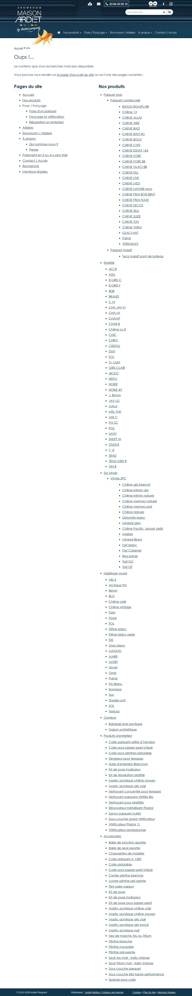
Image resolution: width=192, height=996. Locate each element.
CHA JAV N (117, 307)
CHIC (113, 335)
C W (112, 302)
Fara (112, 612)
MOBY (113, 662)
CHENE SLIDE (131, 216)
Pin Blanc (115, 684)
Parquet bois (113, 95)
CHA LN (114, 313)
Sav (111, 695)
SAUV (113, 433)
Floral (113, 618)
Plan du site (149, 992)
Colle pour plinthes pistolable (130, 753)
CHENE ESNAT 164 (135, 150)
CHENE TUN (130, 222)
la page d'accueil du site (75, 75)
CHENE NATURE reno (137, 189)
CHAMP (114, 318)
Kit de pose (117, 892)
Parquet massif (121, 250)
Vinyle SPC (118, 478)
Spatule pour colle (122, 979)
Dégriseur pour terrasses (126, 758)
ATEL (112, 274)
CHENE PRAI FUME (135, 200)
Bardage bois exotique (125, 724)
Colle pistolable (120, 864)
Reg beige (130, 556)
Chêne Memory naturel (139, 501)
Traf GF (127, 567)
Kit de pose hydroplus (124, 769)
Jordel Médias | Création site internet (104, 992)
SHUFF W (115, 439)
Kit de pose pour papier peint (130, 903)
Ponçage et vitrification (46, 117)
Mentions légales (35, 171)
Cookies (136, 992)
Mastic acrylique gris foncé (129, 925)
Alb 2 (112, 579)
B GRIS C (115, 280)
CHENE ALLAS (132, 117)
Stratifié (109, 263)
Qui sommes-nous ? (43, 144)
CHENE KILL (130, 172)
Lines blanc (117, 645)
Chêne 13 (129, 112)
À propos (29, 138)
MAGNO (115, 651)
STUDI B (114, 444)
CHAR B (114, 324)
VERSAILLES (130, 244)
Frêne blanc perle (122, 634)
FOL (111, 357)
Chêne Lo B (117, 329)
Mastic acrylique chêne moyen (132, 780)
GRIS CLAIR (117, 368)
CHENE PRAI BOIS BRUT (138, 194)
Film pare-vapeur (121, 886)
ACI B (113, 269)
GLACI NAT (130, 233)
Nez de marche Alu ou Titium (130, 936)
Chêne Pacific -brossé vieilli (142, 528)
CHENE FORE (131, 156)
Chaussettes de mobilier (126, 853)
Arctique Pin (118, 585)
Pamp (126, 238)
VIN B (112, 466)
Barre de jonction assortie (127, 842)
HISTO (113, 379)
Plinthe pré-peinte (122, 952)
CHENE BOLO (132, 139)
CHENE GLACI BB (134, 167)
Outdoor (110, 717)
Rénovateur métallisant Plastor (131, 808)
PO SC (113, 422)
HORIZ (113, 384)
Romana (115, 689)
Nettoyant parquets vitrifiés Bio (131, 797)
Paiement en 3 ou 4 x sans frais (44, 155)
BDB (111, 291)
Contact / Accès (166, 32)
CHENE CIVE (131, 145)
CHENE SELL (130, 211)
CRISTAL (114, 346)
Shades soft (117, 700)
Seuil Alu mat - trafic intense (129, 958)
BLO (112, 596)
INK (111, 640)
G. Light (114, 362)
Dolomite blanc (133, 517)
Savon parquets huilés (125, 813)
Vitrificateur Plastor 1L (124, 824)
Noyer (113, 667)
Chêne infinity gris (135, 490)
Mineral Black (132, 539)
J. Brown (115, 395)
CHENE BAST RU (133, 134)
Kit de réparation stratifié (127, 775)
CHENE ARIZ (131, 123)
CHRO (113, 340)
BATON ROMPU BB (135, 106)
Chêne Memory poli (137, 506)
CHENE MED (131, 183)
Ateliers (27, 127)
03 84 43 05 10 (117, 3)
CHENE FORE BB (133, 161)
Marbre (127, 534)
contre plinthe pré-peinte (127, 881)
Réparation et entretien (46, 122)
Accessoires (112, 836)
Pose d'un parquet (42, 111)
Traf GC (128, 561)
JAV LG (114, 401)
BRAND (114, 296)
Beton (113, 590)
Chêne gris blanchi (136, 484)
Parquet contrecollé (125, 100)
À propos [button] (145, 32)
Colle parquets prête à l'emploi (132, 742)
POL (112, 428)
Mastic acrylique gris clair (127, 786)
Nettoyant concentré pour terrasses (135, 791)
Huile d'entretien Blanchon (128, 764)
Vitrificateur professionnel (127, 830)
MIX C (113, 417)
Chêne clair (117, 601)
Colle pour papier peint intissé (131, 747)
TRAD (112, 455)
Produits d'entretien (118, 736)
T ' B (111, 450)
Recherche (30, 166)
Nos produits (31, 100)
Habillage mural (115, 573)
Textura (114, 711)
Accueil (18, 48)
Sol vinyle (110, 473)
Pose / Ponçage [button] (95, 32)
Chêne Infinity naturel (138, 495)
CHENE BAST (131, 128)
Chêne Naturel (133, 512)
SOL (111, 706)
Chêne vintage (120, 607)
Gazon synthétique (123, 729)
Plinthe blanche (120, 941)
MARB (113, 656)
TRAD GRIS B (118, 461)
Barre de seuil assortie (124, 848)
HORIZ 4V (115, 390)
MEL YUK (115, 411)
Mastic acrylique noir (124, 930)
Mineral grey (131, 523)
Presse (33, 149)
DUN (112, 351)
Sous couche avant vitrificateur (132, 819)
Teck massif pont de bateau (143, 256)
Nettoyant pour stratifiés (126, 802)
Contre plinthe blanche (126, 875)
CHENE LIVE (130, 178)
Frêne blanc (118, 629)
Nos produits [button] (72, 32)
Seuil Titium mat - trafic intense (131, 963)
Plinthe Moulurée (121, 947)
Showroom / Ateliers (37, 133)
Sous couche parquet (125, 968)
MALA (113, 406)
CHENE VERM (132, 227)
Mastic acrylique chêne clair (130, 908)
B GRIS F (114, 285)
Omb (112, 673)
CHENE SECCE (132, 205)
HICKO (114, 373)
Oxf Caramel (131, 550)
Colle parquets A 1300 (125, 859)
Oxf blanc (129, 545)
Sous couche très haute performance (136, 974)
